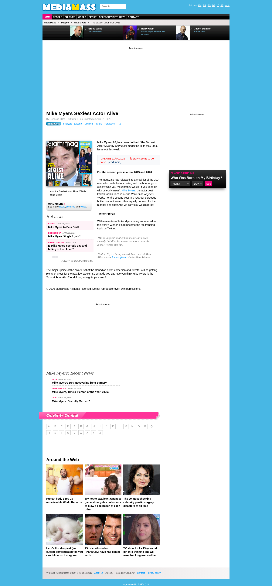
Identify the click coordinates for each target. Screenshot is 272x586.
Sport (92, 17)
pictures (70, 206)
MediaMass (50, 22)
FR (204, 5)
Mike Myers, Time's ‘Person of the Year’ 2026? (80, 391)
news (62, 206)
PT (221, 5)
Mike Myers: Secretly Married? (71, 401)
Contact (133, 17)
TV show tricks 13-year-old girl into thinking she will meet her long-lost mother (140, 552)
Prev (52, 33)
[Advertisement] (136, 76)
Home (47, 17)
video (83, 206)
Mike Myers (80, 22)
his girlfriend (119, 257)
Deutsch (88, 123)
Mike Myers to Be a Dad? (63, 227)
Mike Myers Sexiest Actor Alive (82, 113)
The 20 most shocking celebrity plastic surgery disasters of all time (138, 502)
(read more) (114, 162)
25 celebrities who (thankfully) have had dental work (102, 552)
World (82, 17)
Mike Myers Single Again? (64, 236)
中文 (227, 5)
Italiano (98, 123)
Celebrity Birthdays (112, 17)
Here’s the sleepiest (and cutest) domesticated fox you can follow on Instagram (64, 552)
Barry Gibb (147, 28)
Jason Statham (202, 28)
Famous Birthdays (182, 173)
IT (218, 5)
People (57, 17)
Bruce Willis (95, 28)
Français (67, 123)
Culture (70, 17)
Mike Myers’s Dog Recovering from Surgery (79, 382)
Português (109, 123)
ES (209, 5)
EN (200, 5)
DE (213, 5)
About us (98, 573)
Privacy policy (154, 573)
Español (78, 123)
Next (62, 33)
